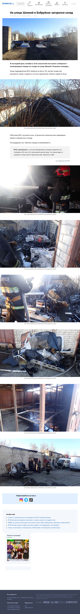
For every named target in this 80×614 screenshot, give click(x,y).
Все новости (29, 3)
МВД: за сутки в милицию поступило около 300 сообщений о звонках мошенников (39, 523)
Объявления (39, 4)
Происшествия (26, 16)
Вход (73, 4)
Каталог (56, 4)
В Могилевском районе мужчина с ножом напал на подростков (31, 520)
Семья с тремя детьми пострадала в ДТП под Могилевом (29, 518)
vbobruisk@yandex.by (13, 609)
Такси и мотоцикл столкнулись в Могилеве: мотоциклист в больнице (34, 528)
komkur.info (63, 596)
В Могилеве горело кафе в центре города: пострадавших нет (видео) (33, 525)
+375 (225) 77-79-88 (13, 608)
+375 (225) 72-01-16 (13, 606)
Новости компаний (49, 3)
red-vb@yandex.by (29, 607)
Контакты (65, 4)
